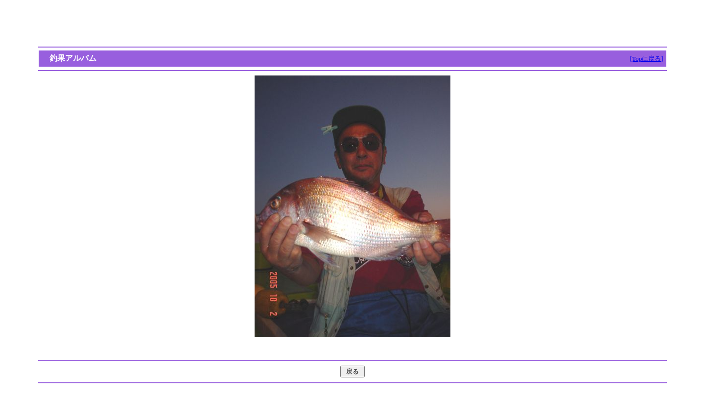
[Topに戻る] (646, 58)
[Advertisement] (352, 23)
